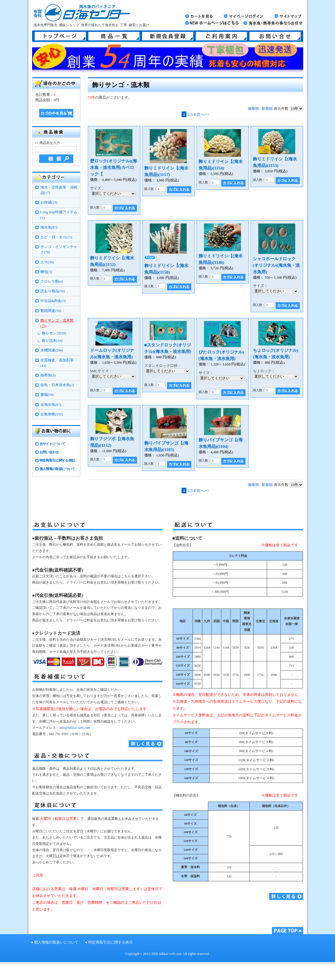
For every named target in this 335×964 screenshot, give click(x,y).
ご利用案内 (221, 36)
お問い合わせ (49, 452)
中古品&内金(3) (53, 301)
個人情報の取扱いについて (56, 942)
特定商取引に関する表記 (57, 460)
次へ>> (203, 114)
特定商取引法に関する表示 (110, 942)
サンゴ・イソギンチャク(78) (58, 249)
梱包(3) (46, 272)
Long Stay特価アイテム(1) (59, 215)
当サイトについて (52, 444)
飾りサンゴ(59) (54, 333)
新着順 (267, 109)
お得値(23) (48, 202)
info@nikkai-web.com (74, 728)
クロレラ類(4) (51, 282)
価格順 (253, 109)
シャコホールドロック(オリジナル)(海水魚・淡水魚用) (276, 265)
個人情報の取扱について (57, 469)
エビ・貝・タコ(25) (56, 237)
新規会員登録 (167, 36)
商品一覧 (114, 36)
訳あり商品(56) (52, 291)
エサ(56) (47, 262)
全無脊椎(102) (51, 414)
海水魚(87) (48, 227)
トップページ (60, 36)
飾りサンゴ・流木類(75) (57, 323)
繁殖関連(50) (50, 311)
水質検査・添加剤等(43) (57, 363)
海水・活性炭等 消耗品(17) (58, 190)
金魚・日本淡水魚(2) (57, 385)
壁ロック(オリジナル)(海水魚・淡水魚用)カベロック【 (113, 167)
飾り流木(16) (52, 341)
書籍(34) (47, 395)
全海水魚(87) (50, 405)
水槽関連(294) (51, 350)
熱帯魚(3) (48, 375)
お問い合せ (275, 36)
